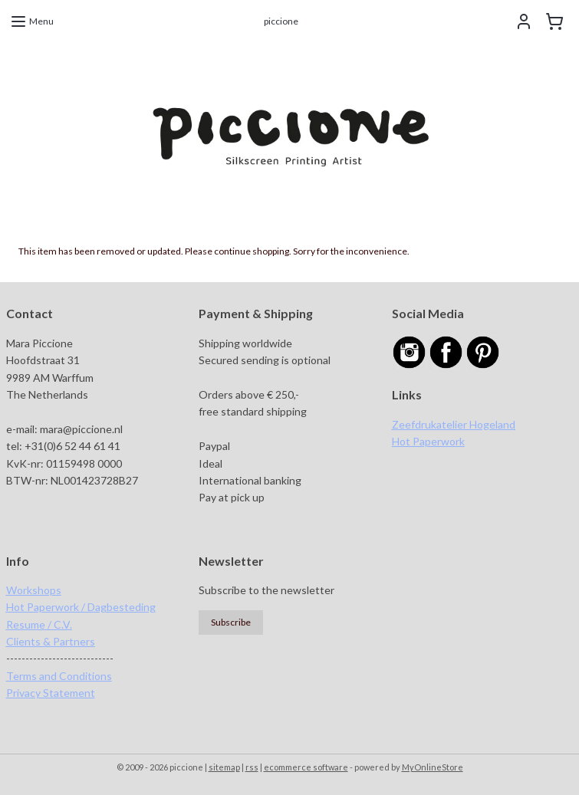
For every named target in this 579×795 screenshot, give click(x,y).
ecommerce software (306, 767)
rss (251, 767)
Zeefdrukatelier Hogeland (453, 424)
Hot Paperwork (428, 441)
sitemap (224, 767)
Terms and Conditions (59, 675)
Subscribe (231, 622)
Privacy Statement (50, 692)
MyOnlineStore (432, 767)
